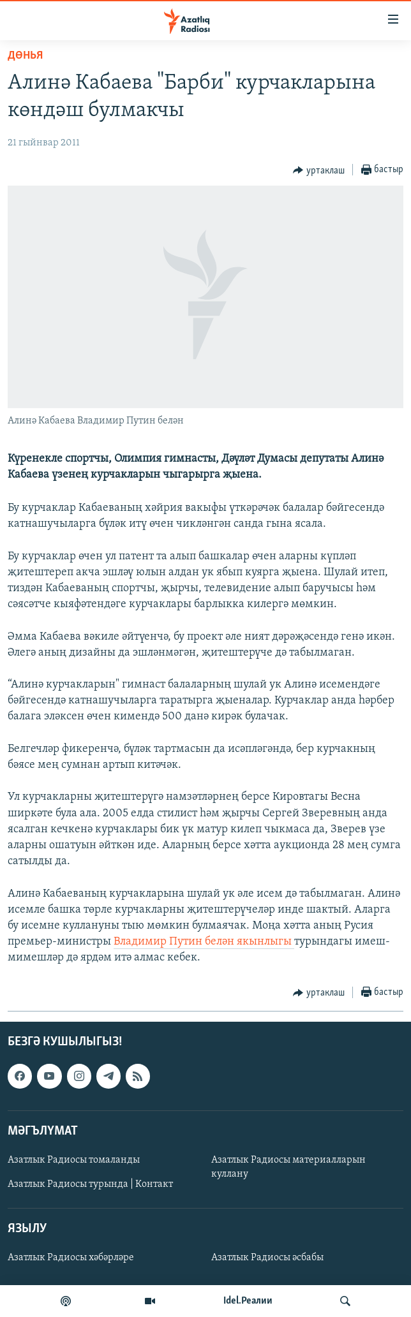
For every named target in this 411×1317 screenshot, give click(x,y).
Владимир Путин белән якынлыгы (204, 942)
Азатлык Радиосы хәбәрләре (71, 1258)
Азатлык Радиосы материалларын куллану (288, 1167)
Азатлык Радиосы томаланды (74, 1160)
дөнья (25, 56)
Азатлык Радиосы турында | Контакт (90, 1184)
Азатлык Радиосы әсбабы (267, 1258)
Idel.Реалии (248, 1301)
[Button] (319, 170)
